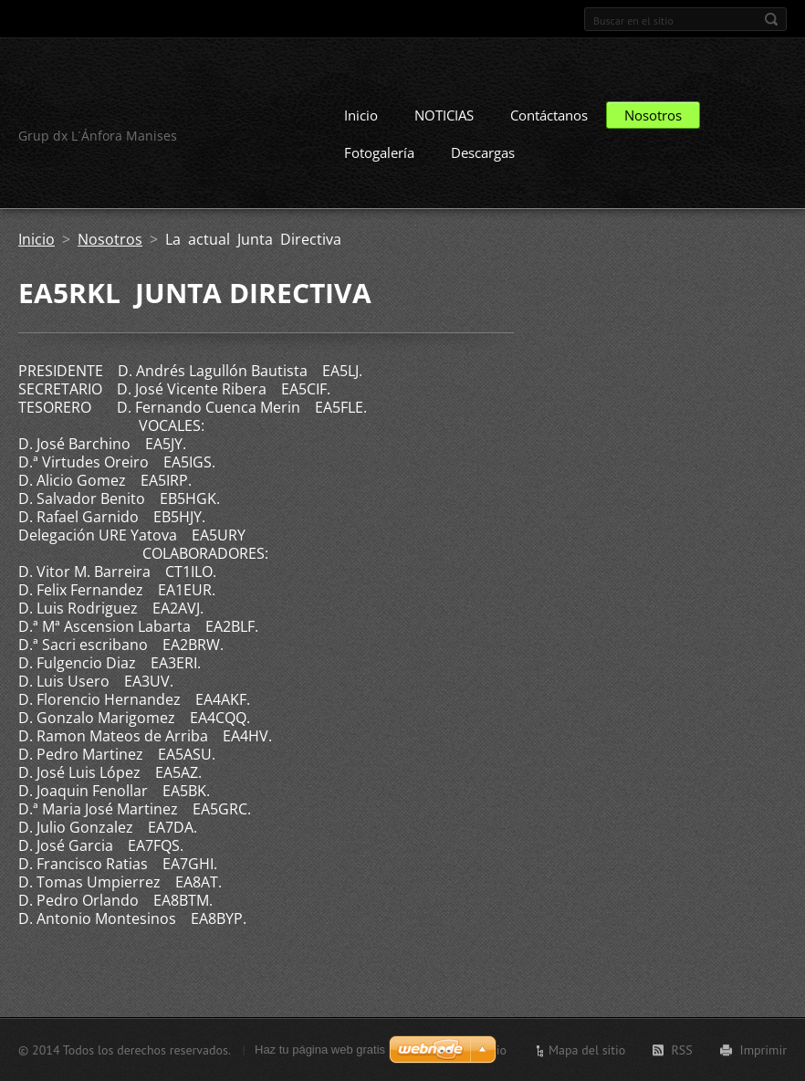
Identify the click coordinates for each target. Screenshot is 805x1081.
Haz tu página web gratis (320, 1049)
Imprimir (763, 1050)
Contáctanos (549, 115)
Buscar (771, 19)
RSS (681, 1050)
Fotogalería (379, 152)
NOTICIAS (444, 115)
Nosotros (653, 115)
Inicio (361, 115)
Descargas (483, 152)
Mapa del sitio (587, 1050)
